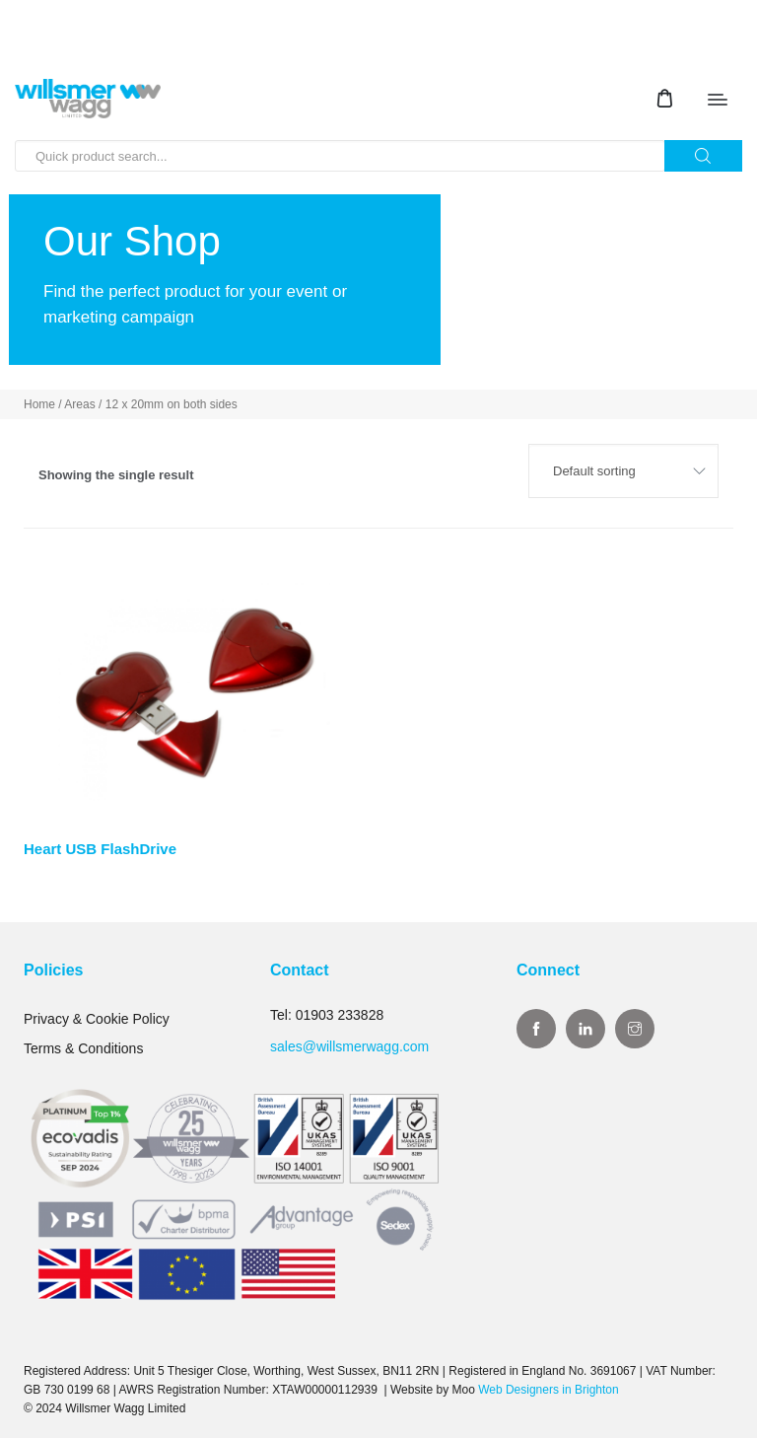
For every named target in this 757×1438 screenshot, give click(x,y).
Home (39, 404)
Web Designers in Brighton (548, 1390)
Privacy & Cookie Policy (97, 1019)
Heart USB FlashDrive (100, 848)
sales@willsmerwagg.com (349, 1046)
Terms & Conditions (83, 1048)
